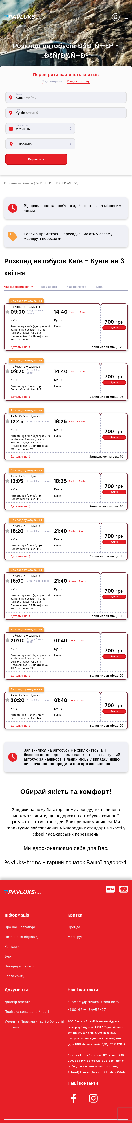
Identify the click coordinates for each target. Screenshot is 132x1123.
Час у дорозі (49, 271)
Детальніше (19, 331)
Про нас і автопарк (21, 911)
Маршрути (77, 921)
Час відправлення (17, 271)
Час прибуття (77, 271)
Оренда (74, 911)
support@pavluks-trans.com (95, 986)
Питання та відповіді (23, 921)
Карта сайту (15, 960)
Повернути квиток (20, 950)
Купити (114, 312)
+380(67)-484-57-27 (88, 994)
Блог (9, 941)
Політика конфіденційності (28, 996)
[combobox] (48, 97)
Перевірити (34, 144)
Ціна (100, 271)
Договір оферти (18, 986)
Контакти (12, 931)
